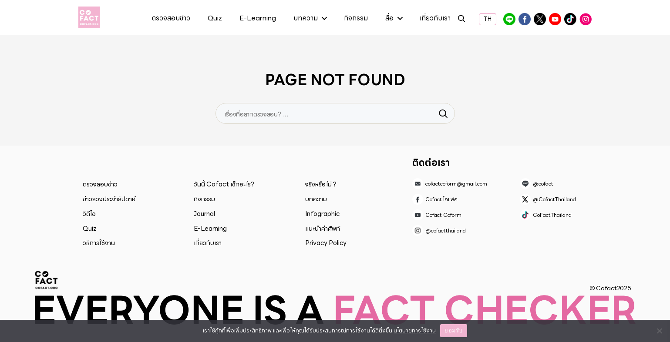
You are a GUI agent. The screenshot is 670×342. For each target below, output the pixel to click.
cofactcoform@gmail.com (456, 183)
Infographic (322, 214)
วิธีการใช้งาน (99, 243)
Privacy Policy (326, 243)
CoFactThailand (570, 19)
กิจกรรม (356, 18)
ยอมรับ (453, 330)
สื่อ (389, 18)
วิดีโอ (89, 214)
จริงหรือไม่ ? (321, 184)
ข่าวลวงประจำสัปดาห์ (109, 199)
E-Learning (257, 18)
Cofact (47, 280)
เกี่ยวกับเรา (435, 18)
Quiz (215, 18)
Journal (204, 214)
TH (488, 19)
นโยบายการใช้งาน (415, 330)
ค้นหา (461, 19)
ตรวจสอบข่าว (171, 18)
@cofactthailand (585, 19)
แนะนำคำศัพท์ (322, 228)
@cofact (509, 19)
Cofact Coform (555, 19)
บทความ (305, 18)
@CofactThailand (539, 19)
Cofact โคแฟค (524, 19)
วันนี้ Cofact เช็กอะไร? (224, 184)
